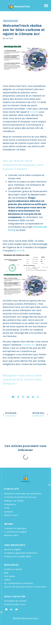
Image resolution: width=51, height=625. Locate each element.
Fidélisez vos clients (14, 500)
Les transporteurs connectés (18, 583)
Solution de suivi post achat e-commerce (25, 586)
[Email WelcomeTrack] (6, 609)
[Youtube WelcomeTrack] (16, 609)
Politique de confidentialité (17, 556)
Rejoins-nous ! (11, 515)
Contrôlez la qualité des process (20, 497)
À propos (8, 511)
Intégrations (10, 504)
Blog (6, 572)
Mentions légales (12, 549)
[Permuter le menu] (46, 5)
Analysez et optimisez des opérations (22, 493)
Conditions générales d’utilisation (20, 553)
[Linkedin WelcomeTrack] (11, 609)
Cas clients (9, 576)
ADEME (19, 250)
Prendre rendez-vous (14, 604)
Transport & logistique (15, 528)
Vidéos (7, 579)
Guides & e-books (13, 569)
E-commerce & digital (15, 532)
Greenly (34, 111)
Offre (7, 508)
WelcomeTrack (10, 21)
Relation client (11, 535)
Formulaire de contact (15, 601)
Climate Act (28, 344)
